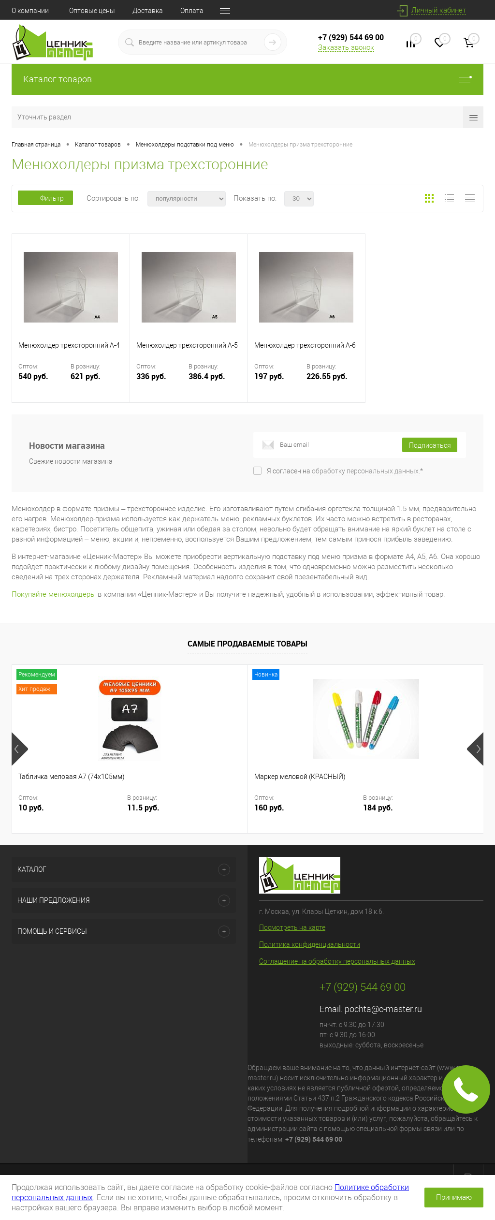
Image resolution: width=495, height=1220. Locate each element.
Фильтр (45, 198)
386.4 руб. (207, 376)
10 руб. (31, 808)
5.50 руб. (349, 808)
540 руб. (43, 382)
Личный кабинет (438, 10)
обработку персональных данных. (366, 471)
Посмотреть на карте (292, 927)
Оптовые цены (92, 11)
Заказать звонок (346, 47)
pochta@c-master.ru (383, 1009)
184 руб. (262, 808)
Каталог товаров (247, 79)
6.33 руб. (420, 808)
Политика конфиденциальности (309, 944)
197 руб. (279, 382)
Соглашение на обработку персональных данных (337, 961)
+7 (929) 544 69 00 (351, 37)
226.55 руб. (327, 376)
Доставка (147, 11)
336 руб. (161, 382)
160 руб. (190, 808)
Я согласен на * (345, 471)
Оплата (192, 11)
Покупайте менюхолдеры (54, 594)
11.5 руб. (105, 808)
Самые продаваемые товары (247, 643)
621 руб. (86, 376)
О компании (30, 11)
